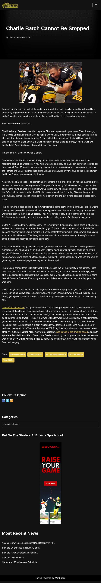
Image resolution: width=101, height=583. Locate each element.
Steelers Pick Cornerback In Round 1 (20, 555)
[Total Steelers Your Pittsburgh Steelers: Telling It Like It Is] (10, 5)
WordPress (60, 580)
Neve (38, 580)
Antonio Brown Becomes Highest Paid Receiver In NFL (28, 545)
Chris (11, 37)
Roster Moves (77, 356)
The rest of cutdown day (13, 309)
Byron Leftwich (17, 356)
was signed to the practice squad (73, 334)
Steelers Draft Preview (13, 560)
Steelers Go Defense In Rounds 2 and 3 (21, 550)
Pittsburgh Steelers (56, 356)
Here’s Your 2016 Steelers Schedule (19, 564)
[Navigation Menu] (96, 5)
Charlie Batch (35, 356)
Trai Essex (8, 362)
